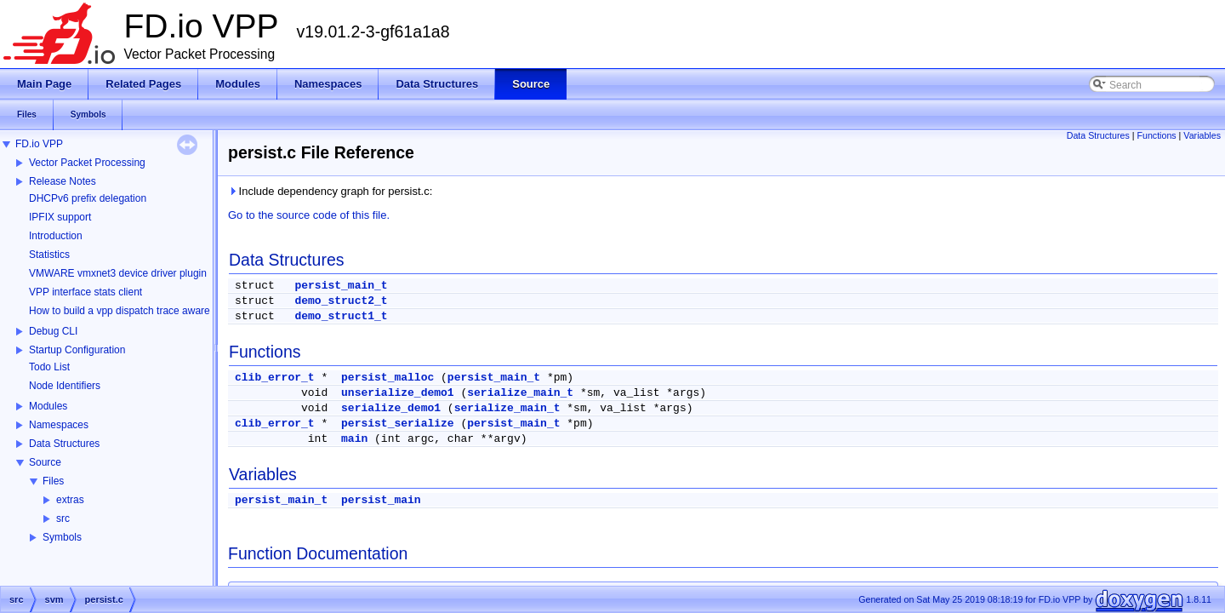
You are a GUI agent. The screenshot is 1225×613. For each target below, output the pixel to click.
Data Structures (64, 444)
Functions (1156, 135)
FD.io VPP (39, 144)
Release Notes (62, 181)
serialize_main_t (520, 393)
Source (45, 462)
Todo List (49, 367)
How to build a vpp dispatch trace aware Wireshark (144, 311)
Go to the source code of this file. (309, 215)
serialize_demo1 (391, 408)
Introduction (56, 236)
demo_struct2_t (340, 301)
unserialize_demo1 (397, 393)
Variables (1202, 135)
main (354, 439)
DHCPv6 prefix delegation (87, 198)
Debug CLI (53, 331)
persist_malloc (387, 377)
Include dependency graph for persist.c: (330, 191)
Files (53, 481)
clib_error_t (275, 377)
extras (70, 500)
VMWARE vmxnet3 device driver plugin (118, 273)
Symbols (62, 537)
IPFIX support (60, 217)
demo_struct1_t (340, 316)
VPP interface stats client (85, 292)
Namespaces (58, 425)
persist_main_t (340, 285)
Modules (48, 406)
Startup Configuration (77, 350)
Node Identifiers (64, 386)
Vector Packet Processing (87, 163)
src (63, 518)
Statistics (49, 255)
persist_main (381, 500)
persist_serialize (397, 423)
